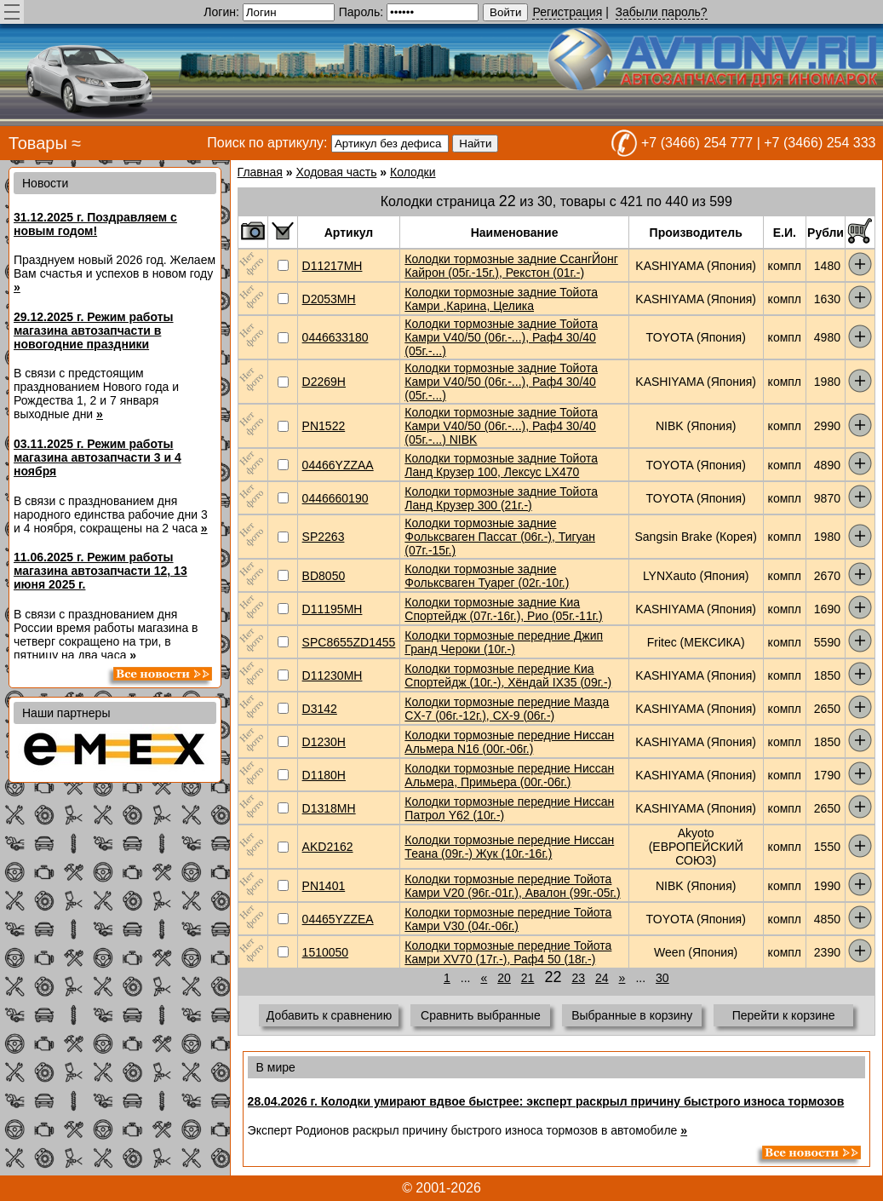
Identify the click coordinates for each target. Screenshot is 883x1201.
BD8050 (324, 576)
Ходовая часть (335, 172)
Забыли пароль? (662, 12)
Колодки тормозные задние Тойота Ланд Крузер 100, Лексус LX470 (501, 465)
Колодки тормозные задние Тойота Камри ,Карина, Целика (501, 299)
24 (602, 978)
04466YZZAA (338, 465)
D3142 (319, 708)
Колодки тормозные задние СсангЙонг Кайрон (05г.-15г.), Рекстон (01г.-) (510, 265)
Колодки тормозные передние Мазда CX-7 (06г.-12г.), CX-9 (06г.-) (506, 708)
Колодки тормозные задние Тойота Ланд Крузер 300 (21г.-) (501, 498)
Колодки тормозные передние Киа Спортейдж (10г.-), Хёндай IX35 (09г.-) (507, 675)
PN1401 (324, 886)
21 (528, 978)
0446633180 (335, 337)
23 (578, 978)
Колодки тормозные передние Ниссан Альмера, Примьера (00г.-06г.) (509, 775)
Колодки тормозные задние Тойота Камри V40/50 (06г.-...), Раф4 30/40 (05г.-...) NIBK (501, 425)
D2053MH (329, 299)
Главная (260, 172)
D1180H (324, 775)
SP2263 (323, 536)
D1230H (324, 742)
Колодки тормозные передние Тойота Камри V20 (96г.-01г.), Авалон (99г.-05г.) (512, 885)
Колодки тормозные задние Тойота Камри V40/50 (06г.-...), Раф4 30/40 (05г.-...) (501, 337)
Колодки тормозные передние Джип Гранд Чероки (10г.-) (503, 642)
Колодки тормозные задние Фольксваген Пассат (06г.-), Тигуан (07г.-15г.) (499, 536)
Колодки (413, 172)
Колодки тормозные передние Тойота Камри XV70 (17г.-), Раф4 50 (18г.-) (507, 952)
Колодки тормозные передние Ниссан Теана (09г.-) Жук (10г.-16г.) (509, 846)
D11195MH (332, 609)
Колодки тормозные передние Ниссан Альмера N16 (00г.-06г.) (509, 742)
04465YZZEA (338, 919)
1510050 (325, 952)
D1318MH (329, 808)
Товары (38, 143)
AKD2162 (327, 846)
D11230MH (332, 675)
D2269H (324, 381)
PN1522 (324, 426)
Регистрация (567, 12)
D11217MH (332, 266)
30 (662, 978)
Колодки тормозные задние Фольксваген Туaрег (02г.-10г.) (486, 575)
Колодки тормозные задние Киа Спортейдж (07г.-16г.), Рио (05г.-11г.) (503, 609)
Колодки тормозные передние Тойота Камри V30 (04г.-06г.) (507, 919)
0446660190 (335, 498)
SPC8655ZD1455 (349, 642)
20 (504, 978)
